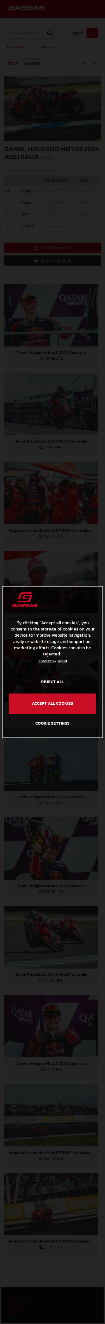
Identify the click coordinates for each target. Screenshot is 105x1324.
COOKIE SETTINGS (52, 723)
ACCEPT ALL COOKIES (52, 703)
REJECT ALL (52, 682)
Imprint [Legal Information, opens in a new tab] (62, 661)
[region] (52, 662)
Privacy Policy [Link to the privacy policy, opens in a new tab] (47, 661)
